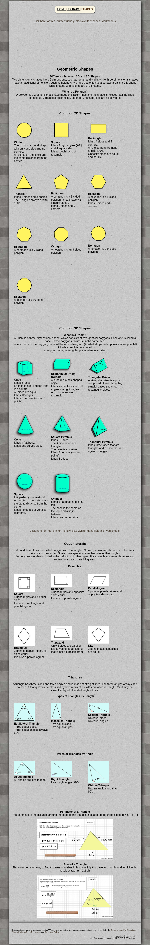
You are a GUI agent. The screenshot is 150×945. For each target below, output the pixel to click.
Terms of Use (116, 930)
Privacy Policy (17, 932)
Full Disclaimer (129, 930)
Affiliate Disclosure (32, 932)
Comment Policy (52, 932)
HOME (61, 9)
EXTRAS (73, 9)
